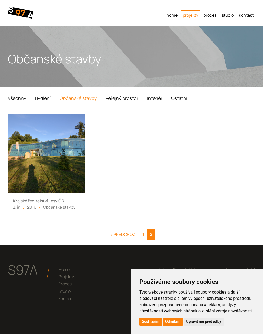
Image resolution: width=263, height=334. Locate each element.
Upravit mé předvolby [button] (203, 321)
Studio (228, 15)
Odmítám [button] (172, 321)
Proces (209, 15)
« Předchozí (123, 234)
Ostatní (179, 98)
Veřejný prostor (122, 98)
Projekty (190, 15)
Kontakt (246, 15)
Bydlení (43, 98)
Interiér (154, 98)
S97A (23, 270)
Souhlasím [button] (150, 321)
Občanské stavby (78, 98)
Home (172, 15)
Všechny (17, 98)
